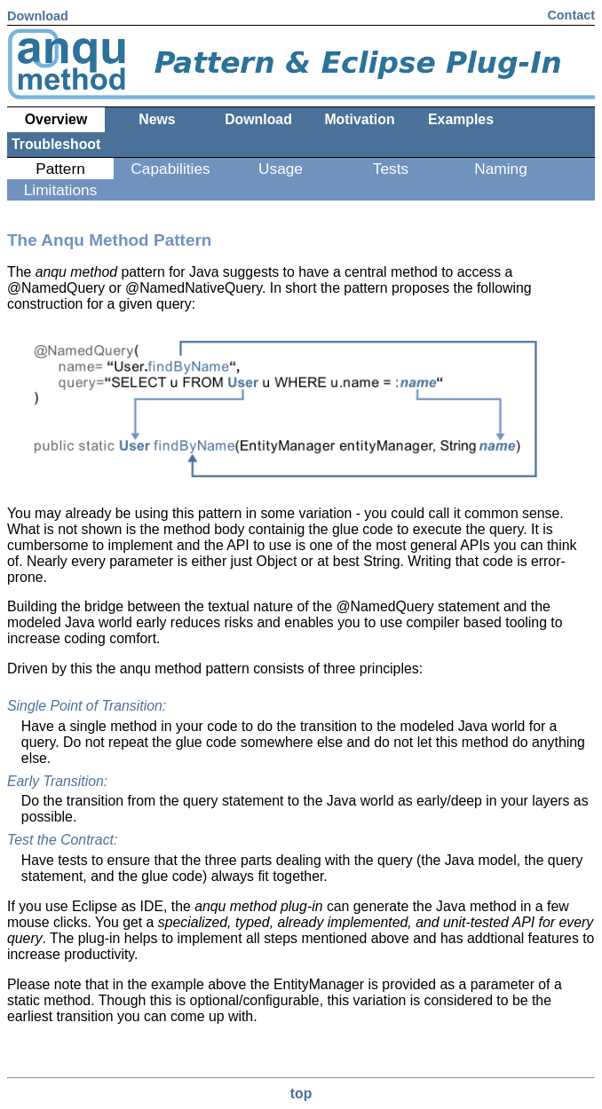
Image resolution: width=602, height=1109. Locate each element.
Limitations (61, 190)
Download (37, 16)
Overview (56, 119)
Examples (461, 119)
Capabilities (170, 168)
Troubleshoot (56, 144)
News (157, 119)
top (301, 1093)
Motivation (359, 119)
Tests (390, 168)
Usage (280, 168)
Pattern (60, 168)
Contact (571, 15)
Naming (500, 168)
